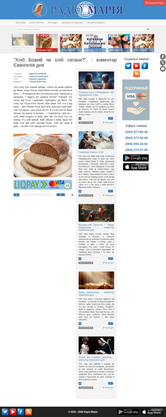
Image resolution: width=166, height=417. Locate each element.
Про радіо (53, 23)
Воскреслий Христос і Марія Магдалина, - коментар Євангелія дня (96, 227)
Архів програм (36, 23)
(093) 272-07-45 (136, 150)
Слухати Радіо (154, 3)
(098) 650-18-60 (136, 144)
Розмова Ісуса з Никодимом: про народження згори (96, 93)
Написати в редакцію (72, 23)
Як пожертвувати (96, 23)
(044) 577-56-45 (136, 132)
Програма (20, 23)
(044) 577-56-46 (136, 138)
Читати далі (108, 123)
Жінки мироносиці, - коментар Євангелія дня (96, 293)
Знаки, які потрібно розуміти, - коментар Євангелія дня (96, 358)
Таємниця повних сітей (91, 152)
